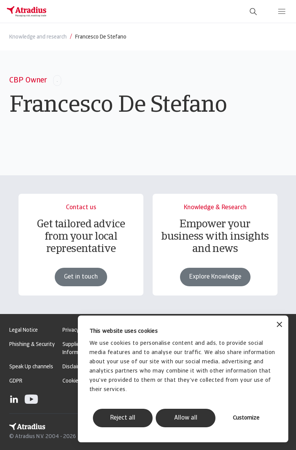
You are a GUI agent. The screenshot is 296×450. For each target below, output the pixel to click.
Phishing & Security (32, 345)
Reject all (122, 418)
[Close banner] (279, 325)
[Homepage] (27, 11)
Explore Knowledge (215, 277)
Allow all (185, 418)
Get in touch (81, 277)
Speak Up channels (31, 367)
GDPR (15, 381)
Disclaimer (74, 367)
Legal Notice (23, 330)
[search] (253, 11)
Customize (246, 418)
